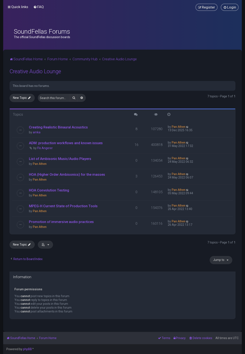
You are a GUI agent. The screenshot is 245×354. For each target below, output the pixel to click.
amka (36, 132)
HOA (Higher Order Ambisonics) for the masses (67, 174)
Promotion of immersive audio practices (61, 222)
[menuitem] (38, 7)
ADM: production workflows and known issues (66, 143)
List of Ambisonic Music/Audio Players (60, 159)
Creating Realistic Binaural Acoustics (58, 127)
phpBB (27, 349)
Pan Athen (178, 126)
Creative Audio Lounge (35, 71)
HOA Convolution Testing (49, 190)
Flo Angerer (45, 148)
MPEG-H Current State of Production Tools (63, 206)
